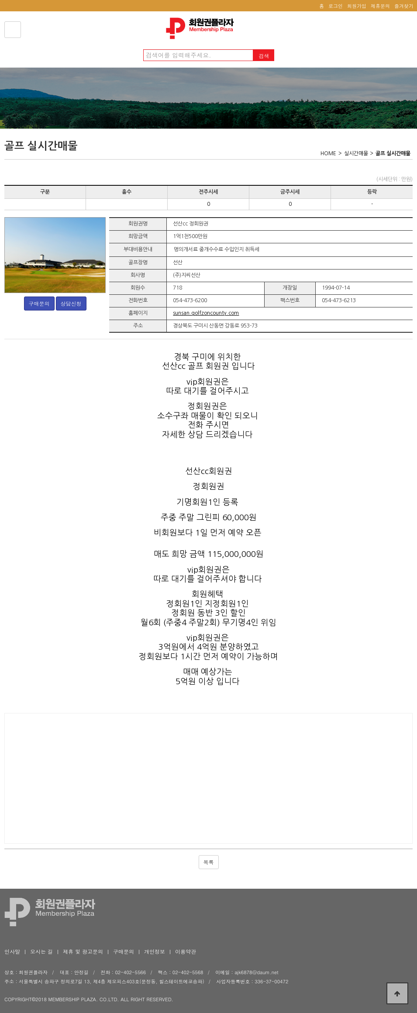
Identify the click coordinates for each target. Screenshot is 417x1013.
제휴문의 (380, 6)
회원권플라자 (202, 28)
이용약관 (185, 951)
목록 (208, 862)
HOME (328, 153)
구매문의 (39, 303)
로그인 (335, 6)
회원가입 (356, 6)
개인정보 (154, 951)
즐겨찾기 (404, 6)
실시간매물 (356, 153)
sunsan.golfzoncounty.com (206, 313)
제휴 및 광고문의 (83, 951)
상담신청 (71, 303)
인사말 (12, 951)
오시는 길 (41, 951)
